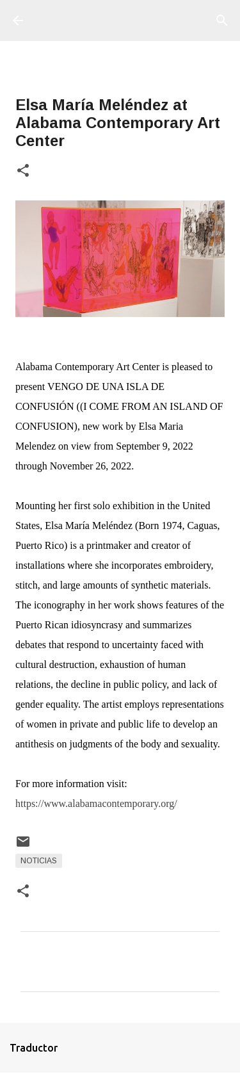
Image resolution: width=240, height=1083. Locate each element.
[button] (23, 171)
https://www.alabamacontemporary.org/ (96, 803)
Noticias (38, 860)
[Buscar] (222, 20)
